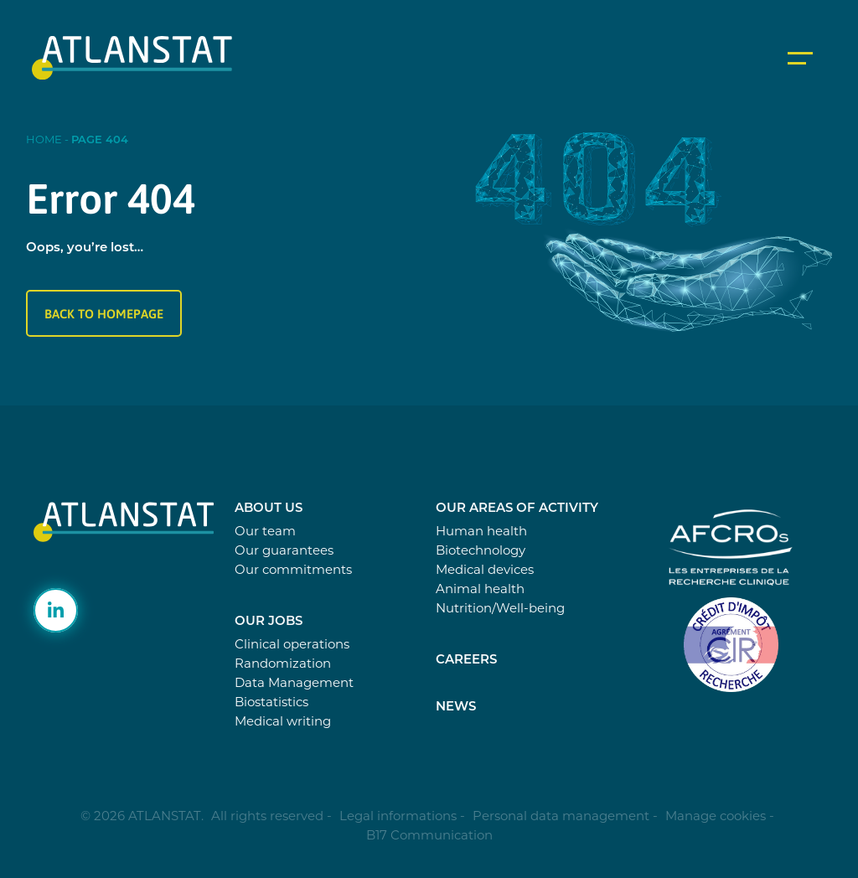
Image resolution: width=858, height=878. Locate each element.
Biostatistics (271, 702)
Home (44, 139)
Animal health (480, 589)
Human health (481, 531)
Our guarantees (284, 550)
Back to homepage (103, 313)
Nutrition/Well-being (500, 608)
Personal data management (561, 816)
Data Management (294, 682)
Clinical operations (292, 644)
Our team (265, 531)
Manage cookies (715, 816)
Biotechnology (480, 550)
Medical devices (485, 569)
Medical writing (283, 721)
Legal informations (398, 816)
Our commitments (293, 569)
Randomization (283, 663)
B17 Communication (429, 835)
